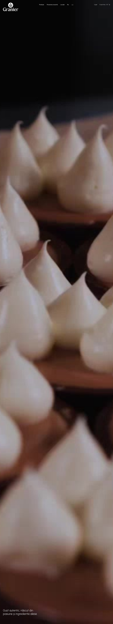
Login (95, 4)
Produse (41, 4)
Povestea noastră (52, 4)
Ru (68, 4)
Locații (62, 4)
